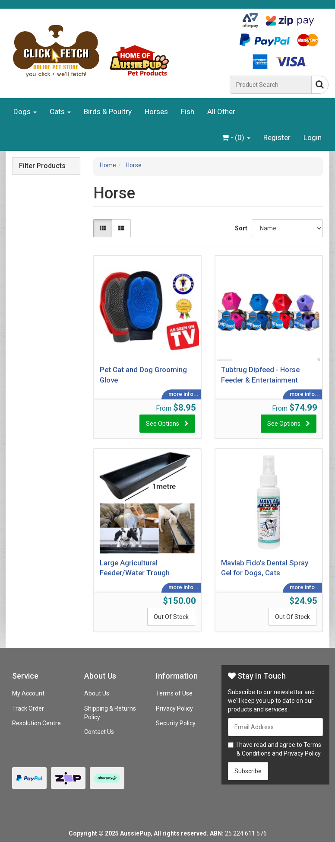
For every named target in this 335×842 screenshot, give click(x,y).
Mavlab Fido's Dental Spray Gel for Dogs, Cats (264, 567)
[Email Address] (275, 727)
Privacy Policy (174, 708)
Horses (156, 111)
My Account (28, 693)
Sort (240, 228)
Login (312, 137)
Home (108, 165)
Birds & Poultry (108, 111)
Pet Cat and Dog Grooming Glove (143, 374)
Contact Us (99, 731)
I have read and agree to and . (275, 749)
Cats (60, 111)
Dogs (25, 111)
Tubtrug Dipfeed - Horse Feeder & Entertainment (260, 374)
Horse (134, 165)
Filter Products (42, 166)
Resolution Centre (36, 723)
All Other (221, 111)
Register (277, 137)
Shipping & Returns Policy (110, 713)
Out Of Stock (171, 616)
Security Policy (176, 723)
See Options (162, 423)
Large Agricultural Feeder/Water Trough (135, 567)
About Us (96, 693)
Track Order (28, 708)
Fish (187, 111)
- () (236, 137)
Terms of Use (174, 693)
